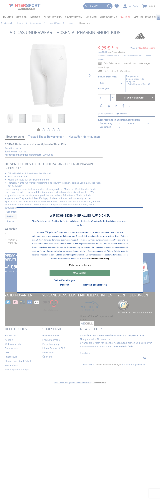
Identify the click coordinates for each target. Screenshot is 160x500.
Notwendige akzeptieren (95, 284)
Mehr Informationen (80, 265)
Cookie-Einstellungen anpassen (64, 282)
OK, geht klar (79, 273)
